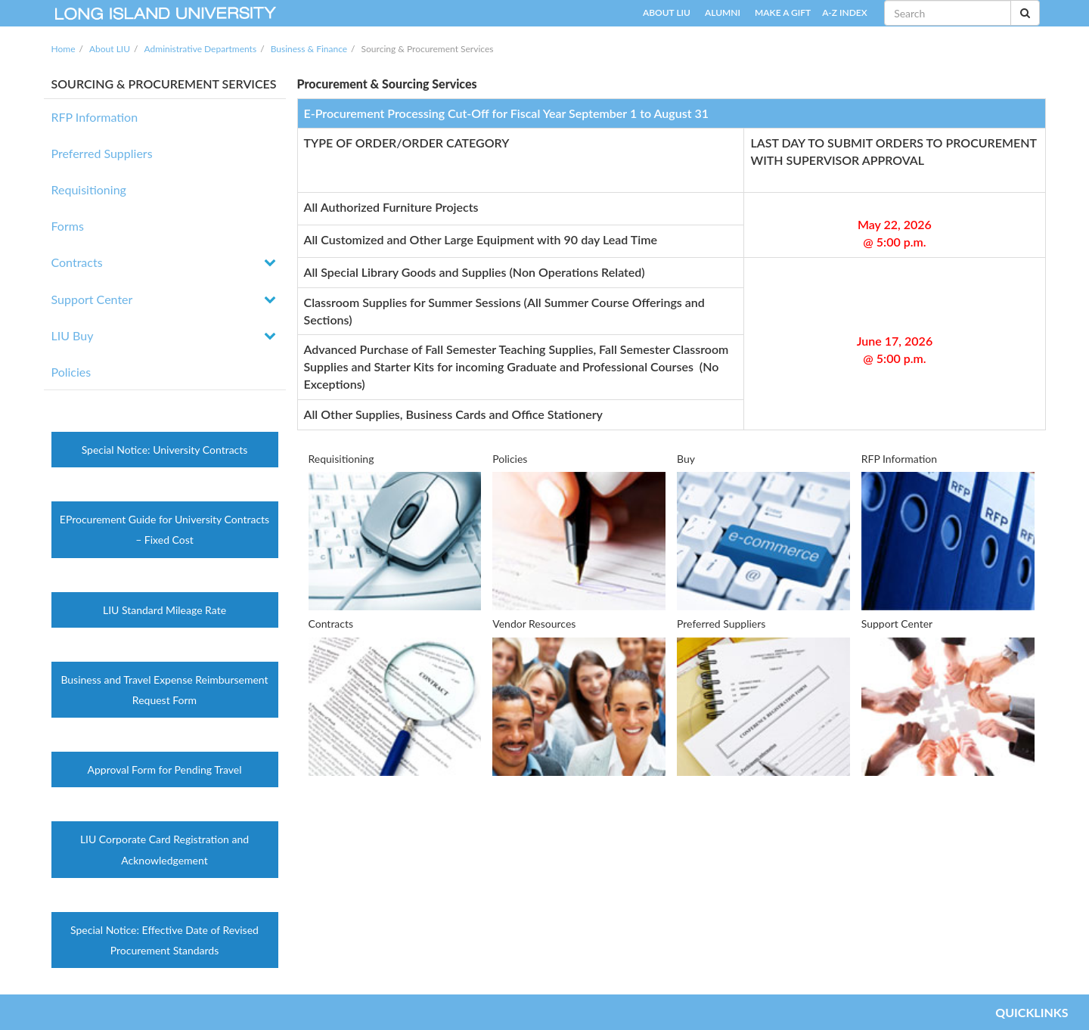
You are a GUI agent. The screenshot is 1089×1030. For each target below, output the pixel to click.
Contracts (77, 262)
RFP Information (94, 117)
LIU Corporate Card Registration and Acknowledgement (164, 849)
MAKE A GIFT (783, 12)
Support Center (92, 299)
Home (63, 48)
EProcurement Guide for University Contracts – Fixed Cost (164, 529)
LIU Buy (72, 335)
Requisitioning (88, 189)
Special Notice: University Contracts (165, 449)
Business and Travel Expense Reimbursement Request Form (164, 689)
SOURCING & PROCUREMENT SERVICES (164, 83)
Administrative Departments (200, 48)
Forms (67, 226)
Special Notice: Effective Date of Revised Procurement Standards (164, 940)
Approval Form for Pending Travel (165, 769)
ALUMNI (722, 12)
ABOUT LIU (666, 12)
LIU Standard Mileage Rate (164, 609)
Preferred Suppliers (102, 153)
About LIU (109, 48)
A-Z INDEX (844, 12)
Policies (71, 372)
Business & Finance (309, 48)
